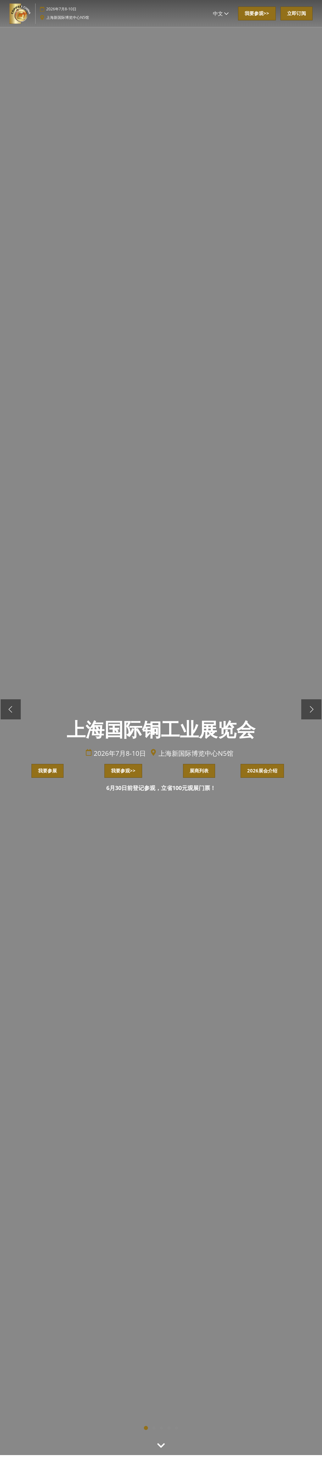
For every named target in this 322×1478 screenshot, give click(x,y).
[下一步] (312, 710)
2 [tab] (154, 1428)
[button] (257, 13)
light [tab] (161, 1428)
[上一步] (10, 710)
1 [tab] (146, 1428)
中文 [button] (221, 13)
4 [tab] (176, 1428)
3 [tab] (169, 1428)
